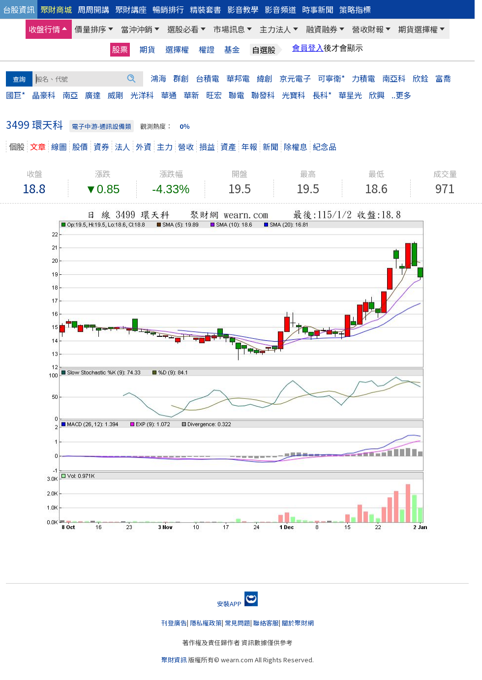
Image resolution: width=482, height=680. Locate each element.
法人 (122, 146)
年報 (249, 146)
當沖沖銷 (136, 29)
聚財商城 (56, 9)
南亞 (70, 95)
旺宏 (214, 95)
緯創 (264, 78)
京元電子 (295, 78)
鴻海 (158, 78)
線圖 (59, 146)
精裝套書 (205, 9)
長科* (321, 95)
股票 (120, 49)
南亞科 (394, 78)
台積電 (207, 78)
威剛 (115, 95)
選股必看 (183, 29)
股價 (80, 146)
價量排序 (90, 29)
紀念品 (324, 146)
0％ (185, 126)
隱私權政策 (206, 622)
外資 (143, 146)
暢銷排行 (168, 9)
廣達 (93, 95)
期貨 (147, 49)
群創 (181, 78)
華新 (191, 95)
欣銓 (420, 78)
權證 (206, 49)
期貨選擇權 (418, 29)
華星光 (350, 95)
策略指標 (355, 9)
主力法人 (275, 29)
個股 (17, 146)
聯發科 (263, 95)
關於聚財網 (298, 622)
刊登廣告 (174, 622)
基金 (232, 49)
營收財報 (368, 29)
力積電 (363, 78)
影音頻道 (280, 9)
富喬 (443, 78)
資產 (228, 146)
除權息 (295, 146)
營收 (186, 146)
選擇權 (177, 49)
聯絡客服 (266, 622)
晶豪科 (44, 95)
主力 (165, 146)
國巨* (15, 95)
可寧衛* (331, 78)
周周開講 (93, 9)
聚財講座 (131, 9)
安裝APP (237, 603)
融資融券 (321, 29)
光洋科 (142, 95)
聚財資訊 (174, 659)
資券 (101, 146)
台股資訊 (18, 9)
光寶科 (293, 95)
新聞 (270, 146)
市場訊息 (229, 29)
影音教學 (243, 9)
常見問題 (237, 622)
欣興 (377, 95)
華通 (169, 95)
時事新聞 (317, 9)
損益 (207, 146)
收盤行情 (44, 29)
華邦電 (238, 78)
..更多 (401, 95)
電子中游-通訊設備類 (101, 126)
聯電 (236, 95)
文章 (38, 146)
